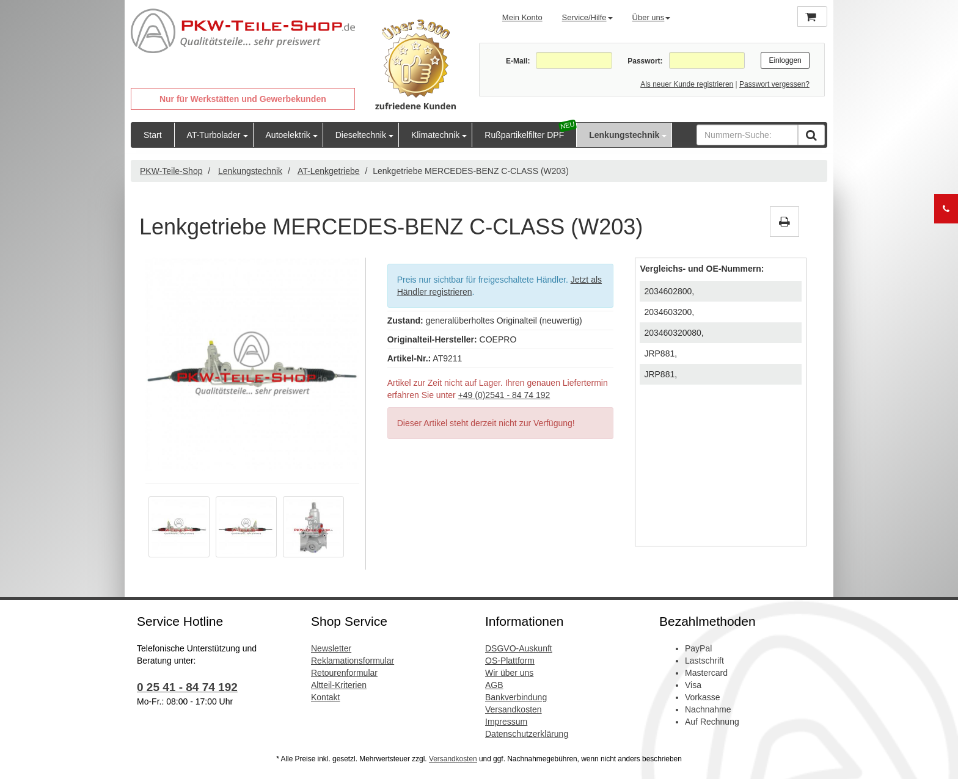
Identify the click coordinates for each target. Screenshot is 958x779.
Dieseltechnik (360, 135)
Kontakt (325, 697)
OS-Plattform (510, 660)
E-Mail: (518, 61)
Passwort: (644, 61)
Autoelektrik (288, 135)
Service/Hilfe (587, 17)
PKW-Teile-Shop (171, 171)
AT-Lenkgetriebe (329, 171)
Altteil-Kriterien (339, 685)
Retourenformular (344, 673)
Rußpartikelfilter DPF (524, 135)
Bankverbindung (516, 697)
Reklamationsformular (352, 660)
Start (153, 135)
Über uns (651, 17)
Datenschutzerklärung (526, 734)
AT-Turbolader (214, 135)
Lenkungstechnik (624, 135)
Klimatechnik (435, 135)
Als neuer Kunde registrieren (686, 84)
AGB (494, 685)
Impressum (506, 721)
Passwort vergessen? (774, 84)
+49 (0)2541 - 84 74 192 (504, 395)
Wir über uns (509, 673)
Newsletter (331, 648)
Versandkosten (513, 709)
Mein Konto (522, 17)
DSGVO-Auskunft (518, 648)
